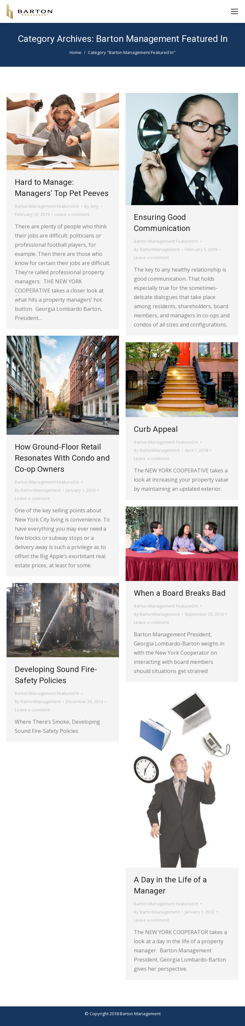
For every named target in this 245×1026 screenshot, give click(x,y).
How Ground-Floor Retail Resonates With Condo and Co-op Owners (62, 458)
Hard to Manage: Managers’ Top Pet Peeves (62, 188)
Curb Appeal (156, 429)
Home (75, 52)
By (91, 206)
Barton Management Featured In (47, 206)
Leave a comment (72, 214)
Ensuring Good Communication (162, 223)
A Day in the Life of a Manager (170, 885)
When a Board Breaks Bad (180, 593)
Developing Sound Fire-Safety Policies (56, 675)
